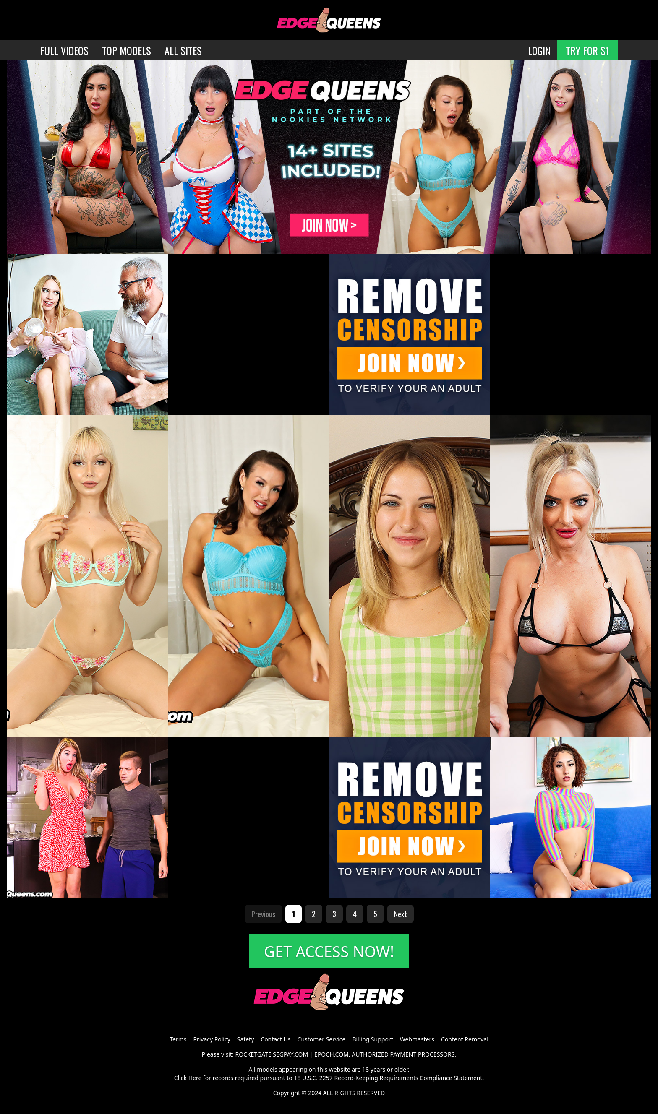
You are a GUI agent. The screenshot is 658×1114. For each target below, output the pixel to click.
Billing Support (372, 1039)
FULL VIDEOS (64, 50)
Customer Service (322, 1039)
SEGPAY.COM (290, 1054)
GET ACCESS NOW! (329, 951)
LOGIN (539, 50)
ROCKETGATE (253, 1054)
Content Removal (464, 1039)
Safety (245, 1039)
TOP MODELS (126, 50)
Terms (178, 1039)
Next (400, 913)
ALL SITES (183, 50)
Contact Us (275, 1039)
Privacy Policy (211, 1039)
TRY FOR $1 (587, 50)
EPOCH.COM (331, 1054)
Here (195, 1078)
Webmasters (417, 1039)
